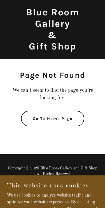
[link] (52, 48)
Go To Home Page (53, 118)
